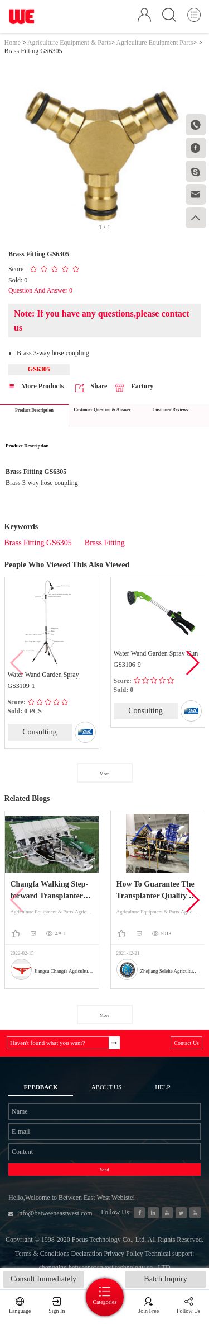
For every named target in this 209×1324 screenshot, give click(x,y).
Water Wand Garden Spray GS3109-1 (43, 680)
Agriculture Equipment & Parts (69, 42)
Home (12, 42)
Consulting (39, 732)
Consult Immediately (43, 1279)
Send (104, 1169)
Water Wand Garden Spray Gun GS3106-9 (156, 658)
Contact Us (186, 1043)
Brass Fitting (105, 543)
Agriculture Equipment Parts (154, 42)
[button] (192, 663)
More (104, 773)
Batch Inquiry (165, 1279)
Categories (104, 1302)
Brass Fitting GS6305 (38, 543)
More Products (36, 386)
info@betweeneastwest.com (50, 1213)
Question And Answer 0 (40, 290)
